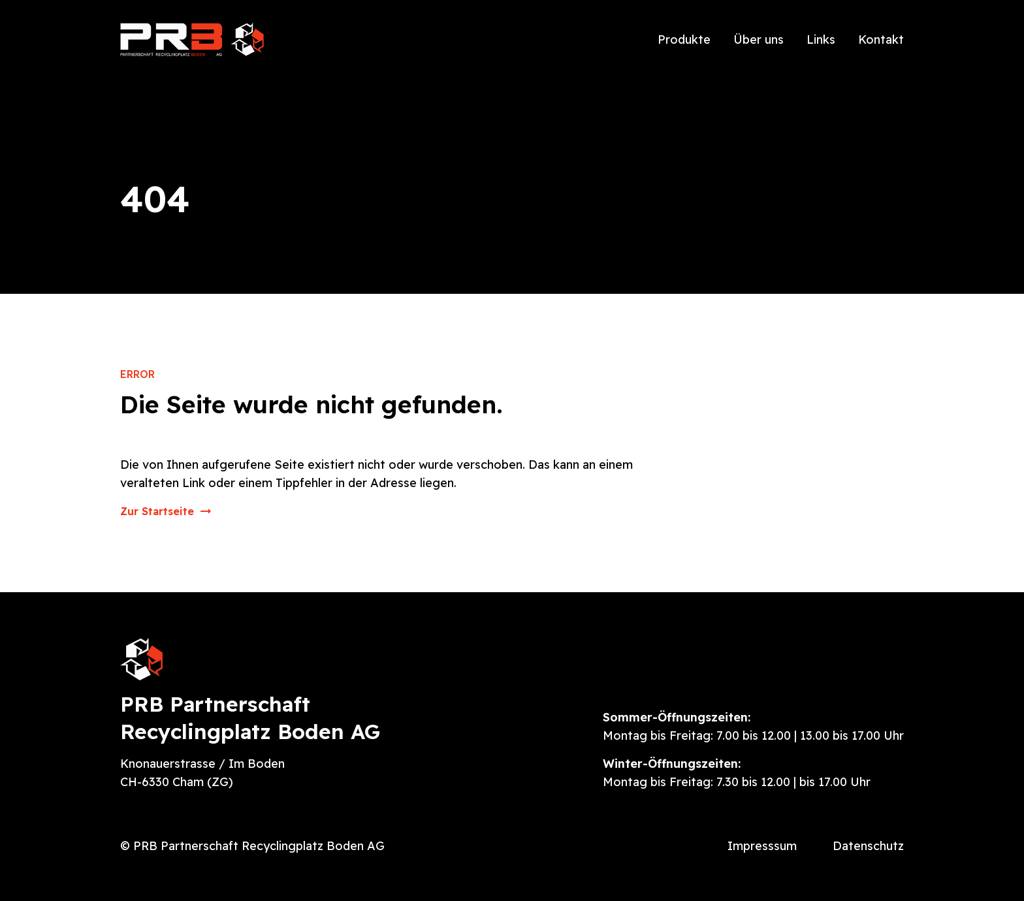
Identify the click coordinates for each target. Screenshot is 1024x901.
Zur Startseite (157, 511)
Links (821, 39)
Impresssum (762, 845)
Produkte (684, 39)
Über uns (758, 39)
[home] (192, 39)
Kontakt (881, 39)
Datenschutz (868, 845)
